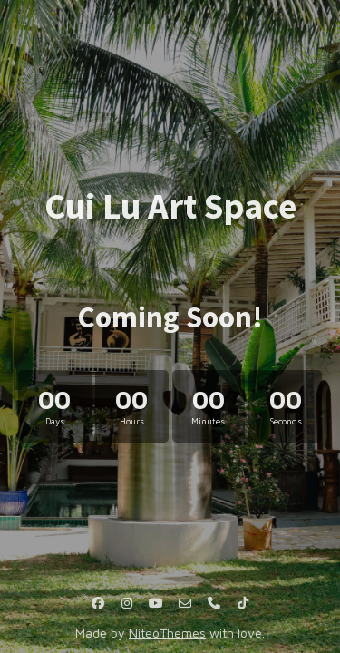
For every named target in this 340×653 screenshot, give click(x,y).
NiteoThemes (167, 632)
